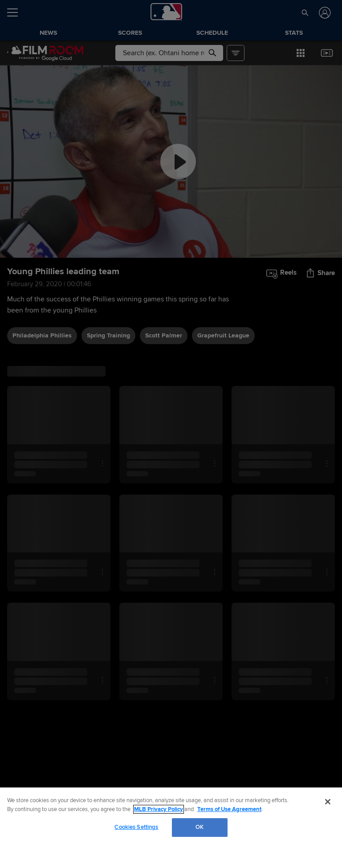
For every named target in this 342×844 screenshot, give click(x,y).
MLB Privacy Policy (158, 809)
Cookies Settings (136, 827)
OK (199, 827)
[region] (171, 815)
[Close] (328, 802)
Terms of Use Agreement (229, 809)
